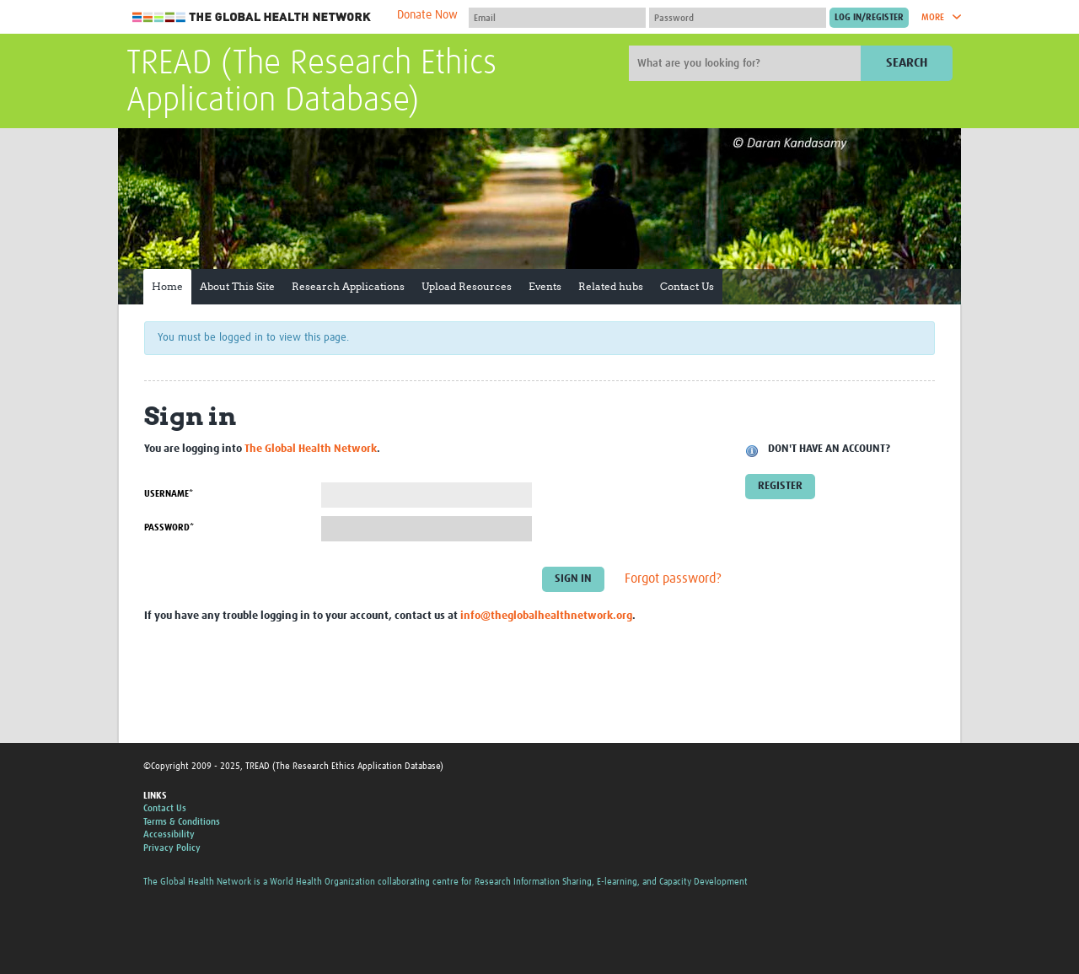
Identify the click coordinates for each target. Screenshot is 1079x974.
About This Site (237, 286)
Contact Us (687, 286)
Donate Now (427, 15)
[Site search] (747, 63)
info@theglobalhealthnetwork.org (546, 616)
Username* (168, 493)
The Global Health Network (252, 17)
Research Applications (348, 286)
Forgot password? (673, 579)
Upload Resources (466, 286)
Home (167, 286)
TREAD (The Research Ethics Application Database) (311, 82)
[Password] (737, 18)
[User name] (557, 18)
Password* (169, 527)
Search (906, 63)
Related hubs (610, 286)
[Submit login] (869, 18)
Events (545, 286)
